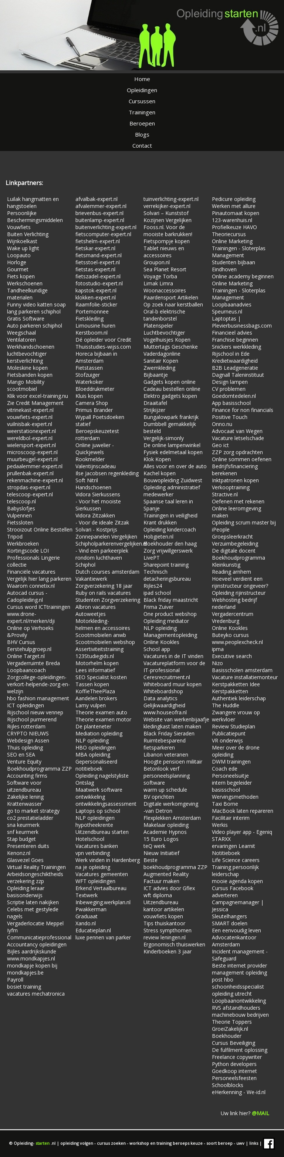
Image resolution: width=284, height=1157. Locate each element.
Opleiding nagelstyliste (102, 775)
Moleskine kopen (27, 367)
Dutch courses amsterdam (107, 571)
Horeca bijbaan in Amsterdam (96, 357)
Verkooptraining (231, 487)
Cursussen (142, 101)
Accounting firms (27, 775)
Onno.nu (222, 423)
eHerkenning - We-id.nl (239, 1092)
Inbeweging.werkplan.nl (103, 902)
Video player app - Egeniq (242, 831)
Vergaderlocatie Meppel (35, 923)
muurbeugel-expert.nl (32, 459)
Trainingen (142, 112)
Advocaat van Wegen (237, 431)
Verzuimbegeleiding (235, 543)
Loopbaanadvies (231, 304)
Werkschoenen (25, 283)
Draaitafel (155, 402)
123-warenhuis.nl (232, 220)
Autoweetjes (90, 613)
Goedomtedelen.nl (234, 395)
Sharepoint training (166, 564)
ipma (218, 649)
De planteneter (93, 726)
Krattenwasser (24, 803)
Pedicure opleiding (234, 198)
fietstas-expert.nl (95, 269)
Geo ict (220, 445)
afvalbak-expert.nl (96, 198)
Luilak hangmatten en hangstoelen (33, 202)
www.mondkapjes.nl (31, 958)
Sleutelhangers (229, 916)
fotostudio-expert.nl (99, 283)
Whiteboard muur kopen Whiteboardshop (172, 688)
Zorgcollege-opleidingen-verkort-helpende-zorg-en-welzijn (38, 684)
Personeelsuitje (230, 775)
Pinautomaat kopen (235, 213)
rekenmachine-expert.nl (35, 480)
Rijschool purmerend (32, 719)
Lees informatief (95, 670)
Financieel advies (232, 332)
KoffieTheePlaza (95, 691)
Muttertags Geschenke (170, 346)
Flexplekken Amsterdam (172, 817)
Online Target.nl (26, 656)
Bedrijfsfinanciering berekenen (235, 470)
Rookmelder (90, 459)
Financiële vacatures (31, 571)
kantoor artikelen (163, 909)
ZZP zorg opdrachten (237, 452)
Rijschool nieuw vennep (35, 712)
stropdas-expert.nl (28, 487)
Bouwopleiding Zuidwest (172, 480)
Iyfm (12, 930)
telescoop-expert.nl (30, 494)
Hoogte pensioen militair (172, 761)
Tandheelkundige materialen (27, 294)
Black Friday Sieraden (169, 733)
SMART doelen (229, 923)
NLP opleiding (92, 740)
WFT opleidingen (95, 881)
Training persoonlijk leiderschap (235, 870)
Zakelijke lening (25, 796)
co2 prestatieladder (30, 817)
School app (156, 649)
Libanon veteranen (165, 754)
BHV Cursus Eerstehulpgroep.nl (29, 645)
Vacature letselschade (238, 438)
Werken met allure (234, 205)
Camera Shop (91, 402)
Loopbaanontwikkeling (239, 1000)
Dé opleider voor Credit (103, 339)
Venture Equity (24, 761)
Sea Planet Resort (164, 269)
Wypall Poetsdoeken (99, 416)
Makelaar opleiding (166, 824)
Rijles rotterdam (26, 726)
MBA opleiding (92, 754)
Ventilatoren (21, 339)
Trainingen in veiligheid (170, 515)
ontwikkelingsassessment (105, 803)
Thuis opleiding (25, 747)
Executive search (232, 656)
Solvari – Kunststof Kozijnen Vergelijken (167, 216)
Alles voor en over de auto (175, 466)
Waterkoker (89, 381)
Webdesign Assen (28, 740)
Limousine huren (95, 325)
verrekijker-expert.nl (166, 205)
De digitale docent (234, 550)
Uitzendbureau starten (102, 831)
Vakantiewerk (91, 578)
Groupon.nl (156, 262)
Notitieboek (226, 852)
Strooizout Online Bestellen (39, 529)
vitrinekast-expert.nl (30, 409)
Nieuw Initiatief (161, 852)
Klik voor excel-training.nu (37, 395)
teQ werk (154, 845)
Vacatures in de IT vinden (173, 656)
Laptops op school (97, 810)
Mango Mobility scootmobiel (25, 385)
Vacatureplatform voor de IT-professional (174, 667)
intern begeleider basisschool (232, 786)
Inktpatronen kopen (235, 480)
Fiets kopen (21, 276)
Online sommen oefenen (241, 459)
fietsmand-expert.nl (98, 255)
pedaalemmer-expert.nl (34, 466)
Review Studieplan (233, 726)
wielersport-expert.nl (31, 445)
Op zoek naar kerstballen (173, 304)
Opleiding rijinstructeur (239, 592)
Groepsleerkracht (232, 536)
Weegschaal (21, 332)
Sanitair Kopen (160, 360)
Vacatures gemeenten (101, 874)
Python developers (234, 1063)
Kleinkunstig (226, 564)
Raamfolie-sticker (96, 304)
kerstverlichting (25, 360)
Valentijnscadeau (95, 466)
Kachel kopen (159, 473)
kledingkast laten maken (172, 726)
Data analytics (160, 698)
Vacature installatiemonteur (245, 677)
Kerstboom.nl (91, 332)
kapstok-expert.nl (95, 290)
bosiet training (24, 986)
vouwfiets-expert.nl (30, 416)
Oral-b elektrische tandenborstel (164, 315)
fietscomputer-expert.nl (103, 234)
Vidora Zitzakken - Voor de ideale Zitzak (102, 519)
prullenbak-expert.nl (30, 473)
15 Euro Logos (161, 838)
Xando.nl (85, 923)
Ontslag (84, 782)
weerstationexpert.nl (31, 431)
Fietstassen (89, 367)
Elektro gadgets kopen (170, 395)
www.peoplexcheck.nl (237, 641)
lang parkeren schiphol (34, 311)
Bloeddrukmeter (94, 388)
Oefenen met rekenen (238, 501)
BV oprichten (158, 796)
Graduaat (86, 916)
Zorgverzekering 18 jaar (103, 585)
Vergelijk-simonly (163, 438)
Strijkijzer (154, 409)
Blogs (142, 134)
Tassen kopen (92, 684)
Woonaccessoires (164, 290)
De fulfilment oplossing (239, 1049)
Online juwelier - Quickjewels (94, 449)
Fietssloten (20, 522)
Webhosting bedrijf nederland (234, 603)
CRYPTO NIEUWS (28, 733)
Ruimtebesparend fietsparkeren (164, 744)
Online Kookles (161, 641)
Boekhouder (226, 1035)
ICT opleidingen (25, 705)
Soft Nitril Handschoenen (93, 484)
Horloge (16, 262)
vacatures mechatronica (36, 993)
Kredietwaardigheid (235, 360)
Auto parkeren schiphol (34, 325)
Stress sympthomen (167, 930)
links (254, 1143)
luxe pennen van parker (103, 937)
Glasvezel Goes (25, 859)
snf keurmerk (22, 831)
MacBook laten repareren (242, 810)
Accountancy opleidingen (37, 944)
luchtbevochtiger (27, 353)
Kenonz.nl (18, 852)
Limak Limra (158, 283)
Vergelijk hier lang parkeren (39, 578)
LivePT (151, 557)
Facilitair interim (231, 817)
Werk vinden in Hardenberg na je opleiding (107, 863)
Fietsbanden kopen (30, 374)
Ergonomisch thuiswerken (174, 944)
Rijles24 (152, 585)
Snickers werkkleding (236, 346)
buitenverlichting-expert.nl (105, 227)
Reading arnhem (231, 571)
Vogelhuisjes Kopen (166, 339)
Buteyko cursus (230, 634)
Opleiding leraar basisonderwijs (25, 892)
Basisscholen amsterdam (242, 670)
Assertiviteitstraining (99, 649)
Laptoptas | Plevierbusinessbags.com (242, 322)
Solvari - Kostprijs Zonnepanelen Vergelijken (106, 533)
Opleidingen (142, 90)
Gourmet (17, 269)
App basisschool (231, 402)
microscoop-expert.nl (32, 452)
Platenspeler (158, 325)
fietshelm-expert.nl (97, 241)
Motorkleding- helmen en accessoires (102, 624)
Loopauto (19, 255)
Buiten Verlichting (27, 234)
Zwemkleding (159, 367)
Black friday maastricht (170, 599)
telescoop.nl (21, 501)
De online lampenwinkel (171, 445)
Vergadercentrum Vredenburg (232, 617)
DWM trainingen (231, 761)
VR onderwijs (227, 740)
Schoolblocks (227, 1085)
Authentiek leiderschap (239, 698)
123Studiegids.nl (94, 656)
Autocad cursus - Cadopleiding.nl (27, 596)
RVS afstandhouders (236, 1007)
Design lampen (230, 381)
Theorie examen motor (103, 719)
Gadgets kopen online (169, 381)
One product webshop (170, 613)
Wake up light (23, 248)
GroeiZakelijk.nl (230, 1028)
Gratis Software (25, 318)
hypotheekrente (94, 824)
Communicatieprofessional (39, 937)
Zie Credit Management (35, 402)
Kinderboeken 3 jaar (167, 951)
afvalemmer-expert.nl (100, 205)
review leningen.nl (164, 937)
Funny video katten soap (36, 304)
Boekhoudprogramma (238, 557)
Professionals (24, 557)
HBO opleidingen (95, 747)
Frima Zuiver (158, 606)
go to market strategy (33, 810)
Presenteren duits (28, 845)
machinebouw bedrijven (240, 1014)
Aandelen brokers (96, 698)
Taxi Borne (225, 803)
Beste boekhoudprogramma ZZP (175, 863)
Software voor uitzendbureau (24, 786)
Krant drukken (160, 522)
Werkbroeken (23, 543)
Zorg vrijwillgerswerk (168, 550)
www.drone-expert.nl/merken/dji (31, 617)
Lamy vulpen (90, 705)
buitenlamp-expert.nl (99, 220)
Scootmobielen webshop (105, 641)
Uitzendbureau (160, 902)
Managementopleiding (170, 634)
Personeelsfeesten (234, 1077)
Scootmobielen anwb (100, 634)
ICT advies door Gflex (169, 888)
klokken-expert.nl (95, 297)
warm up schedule (165, 789)
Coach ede (224, 768)
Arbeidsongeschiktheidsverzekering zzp (35, 878)
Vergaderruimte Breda (33, 663)
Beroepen (142, 123)
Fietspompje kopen (166, 241)
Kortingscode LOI (28, 550)
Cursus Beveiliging (233, 1042)
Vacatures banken (96, 845)
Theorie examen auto (101, 712)
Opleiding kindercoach (169, 529)
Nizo (217, 663)
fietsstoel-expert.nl (97, 262)
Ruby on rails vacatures (103, 592)
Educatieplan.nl (93, 930)
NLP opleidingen (95, 817)
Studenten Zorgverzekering (107, 599)
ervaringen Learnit (233, 845)
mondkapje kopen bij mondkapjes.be (32, 969)
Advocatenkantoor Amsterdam (234, 941)
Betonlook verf (161, 768)
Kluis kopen (89, 395)
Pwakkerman (90, 909)
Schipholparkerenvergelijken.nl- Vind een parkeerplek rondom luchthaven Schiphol (111, 554)
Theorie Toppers (232, 1021)
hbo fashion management (38, 698)
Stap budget (21, 838)
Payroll (15, 979)
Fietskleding (89, 318)
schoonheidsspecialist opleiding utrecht (238, 990)
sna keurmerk (23, 824)
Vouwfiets (19, 227)
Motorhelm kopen (97, 663)
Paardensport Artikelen (170, 297)
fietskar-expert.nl (95, 248)
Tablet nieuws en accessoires (163, 252)
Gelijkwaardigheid (164, 705)
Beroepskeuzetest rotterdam (97, 434)
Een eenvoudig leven (236, 930)
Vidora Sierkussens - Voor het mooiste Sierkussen (98, 501)
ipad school (157, 592)
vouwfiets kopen (163, 916)
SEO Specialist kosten (101, 677)
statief (83, 423)
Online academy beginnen (243, 276)
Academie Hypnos (165, 831)
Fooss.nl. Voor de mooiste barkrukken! (167, 231)
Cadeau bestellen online (171, 388)
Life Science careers (236, 859)
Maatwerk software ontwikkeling (98, 793)
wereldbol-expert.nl (30, 438)
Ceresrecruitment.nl (166, 677)
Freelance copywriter (237, 1056)
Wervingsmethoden (235, 796)
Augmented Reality (166, 874)
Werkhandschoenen (30, 346)
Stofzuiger (87, 374)
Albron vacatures (95, 606)
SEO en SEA (21, 754)
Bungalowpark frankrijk (171, 416)
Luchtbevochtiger (164, 332)
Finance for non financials (242, 409)
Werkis (220, 824)
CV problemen (229, 388)
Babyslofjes (21, 508)
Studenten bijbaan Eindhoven (233, 266)
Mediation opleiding (98, 733)
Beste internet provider (239, 965)
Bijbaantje (155, 374)
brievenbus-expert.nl (99, 213)
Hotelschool (89, 838)
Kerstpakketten (230, 691)
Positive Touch (229, 416)
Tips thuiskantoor (164, 923)
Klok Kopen (157, 459)
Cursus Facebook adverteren (232, 892)
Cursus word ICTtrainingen (38, 606)
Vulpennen (19, 515)
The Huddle (225, 705)
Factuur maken (161, 881)
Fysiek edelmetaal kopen (173, 452)
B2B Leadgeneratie (235, 367)
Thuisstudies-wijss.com (103, 346)
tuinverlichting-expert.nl (171, 198)
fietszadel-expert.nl (98, 276)
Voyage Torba (160, 276)
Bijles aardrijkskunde (31, 951)
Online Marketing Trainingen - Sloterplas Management (239, 248)
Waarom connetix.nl (31, 585)
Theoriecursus (229, 234)
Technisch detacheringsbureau (167, 575)
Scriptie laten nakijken (33, 902)
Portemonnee (92, 311)
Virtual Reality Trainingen (36, 867)
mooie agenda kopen (237, 881)
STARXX (221, 838)
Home (142, 79)
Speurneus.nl (227, 311)
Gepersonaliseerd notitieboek (96, 765)
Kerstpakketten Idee (236, 684)
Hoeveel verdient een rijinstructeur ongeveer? (240, 582)
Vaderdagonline (161, 353)
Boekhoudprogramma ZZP (39, 768)
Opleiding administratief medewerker (171, 491)
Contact (142, 145)
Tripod (15, 536)
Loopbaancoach (26, 670)
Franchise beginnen (235, 339)
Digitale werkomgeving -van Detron (170, 807)
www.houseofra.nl (165, 712)
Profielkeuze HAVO (234, 227)
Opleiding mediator (166, 620)
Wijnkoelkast (22, 241)
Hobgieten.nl (158, 536)
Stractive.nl (225, 494)
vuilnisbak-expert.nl (29, 423)
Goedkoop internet (234, 1070)
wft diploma (157, 895)
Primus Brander (94, 409)
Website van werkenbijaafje (176, 719)
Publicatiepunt (229, 733)
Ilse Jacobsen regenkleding (107, 473)
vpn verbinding (92, 852)
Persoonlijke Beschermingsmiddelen (35, 216)
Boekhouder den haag (170, 543)
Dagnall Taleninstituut (238, 374)
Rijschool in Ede (231, 353)
